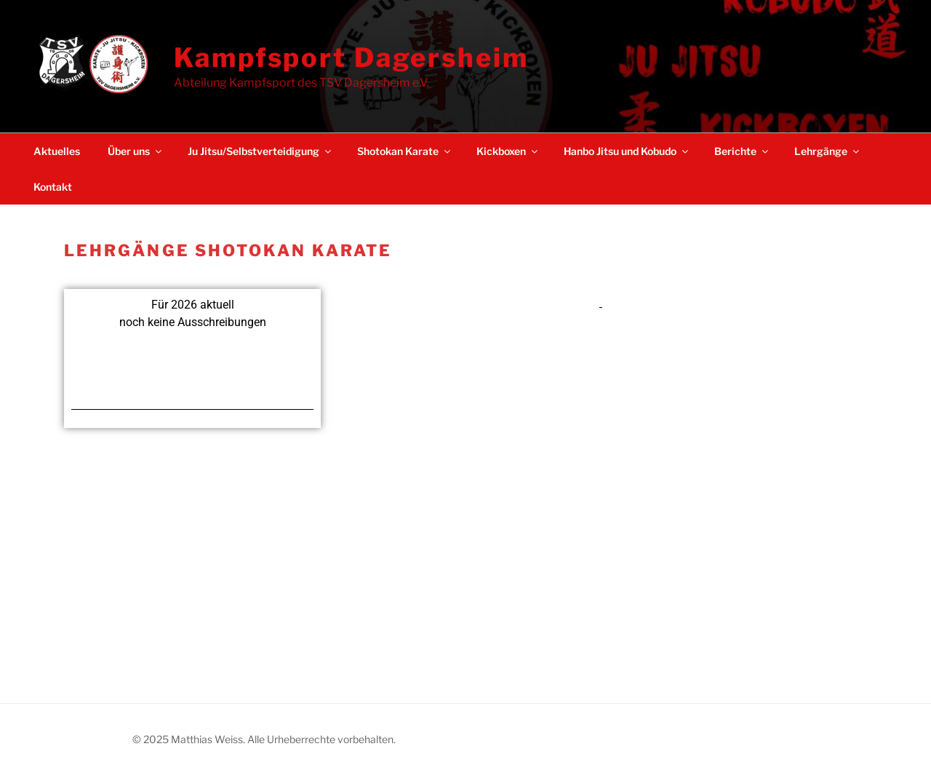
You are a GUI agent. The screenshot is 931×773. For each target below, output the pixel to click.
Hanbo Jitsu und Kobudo (627, 151)
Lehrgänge (827, 151)
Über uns (136, 151)
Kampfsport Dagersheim (351, 57)
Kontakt (52, 187)
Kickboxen (508, 151)
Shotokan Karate (404, 151)
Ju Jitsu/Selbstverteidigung (260, 151)
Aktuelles (56, 151)
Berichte (742, 151)
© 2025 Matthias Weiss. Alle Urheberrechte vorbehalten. (264, 739)
